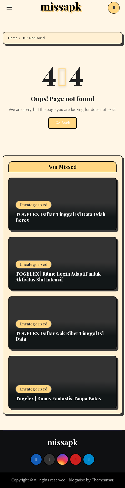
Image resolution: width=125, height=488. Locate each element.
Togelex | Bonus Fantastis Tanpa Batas (58, 398)
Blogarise (77, 480)
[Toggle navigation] (9, 7)
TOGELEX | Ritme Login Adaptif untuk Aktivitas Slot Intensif (58, 277)
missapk (62, 442)
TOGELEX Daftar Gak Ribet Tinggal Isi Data (60, 336)
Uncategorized (33, 204)
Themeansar (102, 480)
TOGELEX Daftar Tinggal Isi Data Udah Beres (60, 217)
